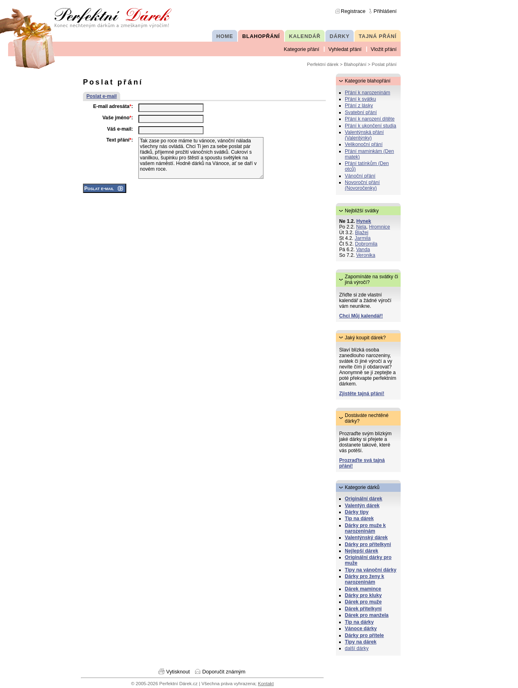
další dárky (357, 648)
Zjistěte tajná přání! (361, 393)
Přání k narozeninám (367, 92)
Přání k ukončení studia (370, 126)
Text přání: (119, 140)
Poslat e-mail (102, 96)
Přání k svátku (360, 99)
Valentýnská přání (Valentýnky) (364, 135)
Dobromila (366, 244)
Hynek (364, 221)
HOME (225, 36)
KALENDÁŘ (305, 36)
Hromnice (379, 227)
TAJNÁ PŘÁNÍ (378, 36)
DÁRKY (339, 36)
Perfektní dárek (323, 64)
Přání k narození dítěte (370, 119)
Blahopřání (355, 64)
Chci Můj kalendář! (361, 316)
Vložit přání (384, 49)
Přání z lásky (359, 105)
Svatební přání (361, 112)
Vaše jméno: (117, 118)
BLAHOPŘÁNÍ (261, 36)
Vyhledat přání (344, 49)
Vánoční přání (360, 176)
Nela (361, 227)
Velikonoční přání (363, 144)
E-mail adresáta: (113, 106)
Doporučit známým (224, 672)
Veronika (365, 255)
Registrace (353, 11)
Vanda (363, 249)
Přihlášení (385, 11)
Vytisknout (178, 672)
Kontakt (266, 683)
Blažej (361, 232)
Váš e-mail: (120, 129)
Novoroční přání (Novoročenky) (362, 185)
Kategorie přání (301, 49)
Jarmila (363, 238)
